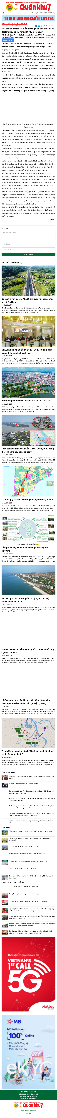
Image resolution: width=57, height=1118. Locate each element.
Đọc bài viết (7, 40)
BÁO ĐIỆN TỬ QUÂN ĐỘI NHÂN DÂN (28, 1096)
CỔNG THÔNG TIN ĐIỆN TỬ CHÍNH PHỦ (28, 1094)
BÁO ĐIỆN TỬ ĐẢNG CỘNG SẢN (28, 1092)
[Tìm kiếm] (54, 13)
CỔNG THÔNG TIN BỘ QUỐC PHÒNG (28, 1098)
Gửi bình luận (28, 254)
